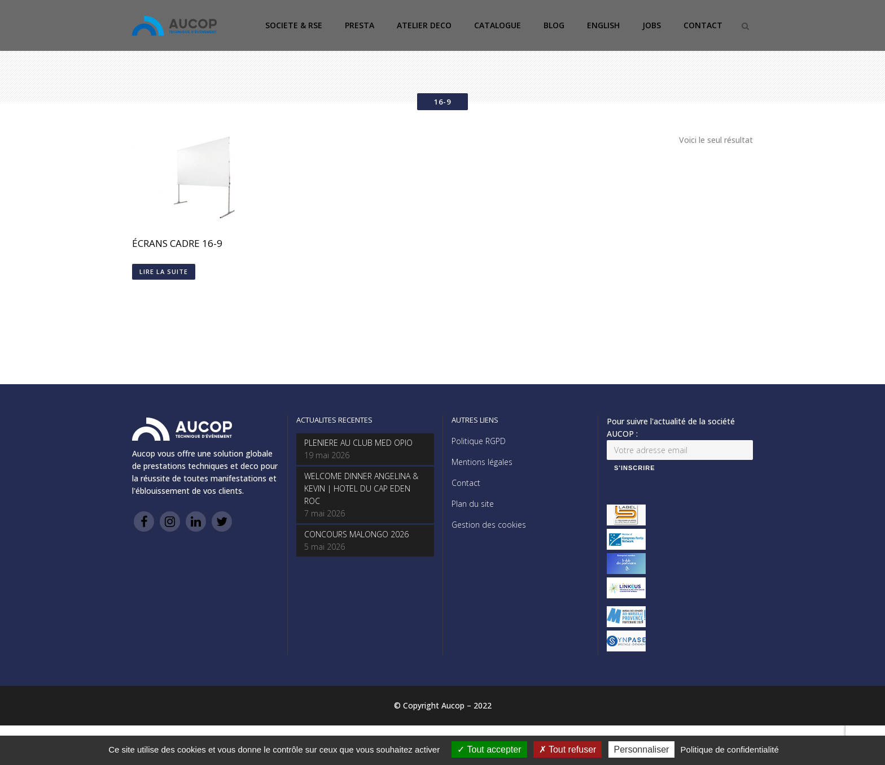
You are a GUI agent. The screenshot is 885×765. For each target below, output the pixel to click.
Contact (466, 482)
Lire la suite (163, 271)
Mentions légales (482, 462)
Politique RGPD (479, 441)
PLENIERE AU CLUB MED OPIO (358, 442)
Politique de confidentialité (730, 749)
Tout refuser (568, 749)
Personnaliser (641, 749)
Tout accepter (489, 749)
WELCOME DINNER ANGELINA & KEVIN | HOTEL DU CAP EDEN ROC (361, 488)
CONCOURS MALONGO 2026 (356, 534)
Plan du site (473, 503)
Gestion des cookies (489, 524)
